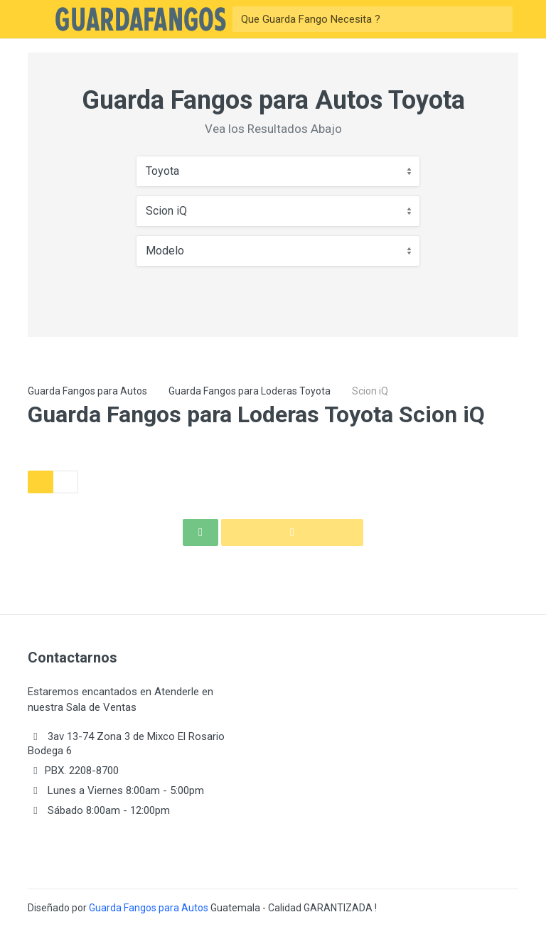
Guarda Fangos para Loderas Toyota (249, 391)
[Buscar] (359, 19)
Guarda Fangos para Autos (87, 391)
